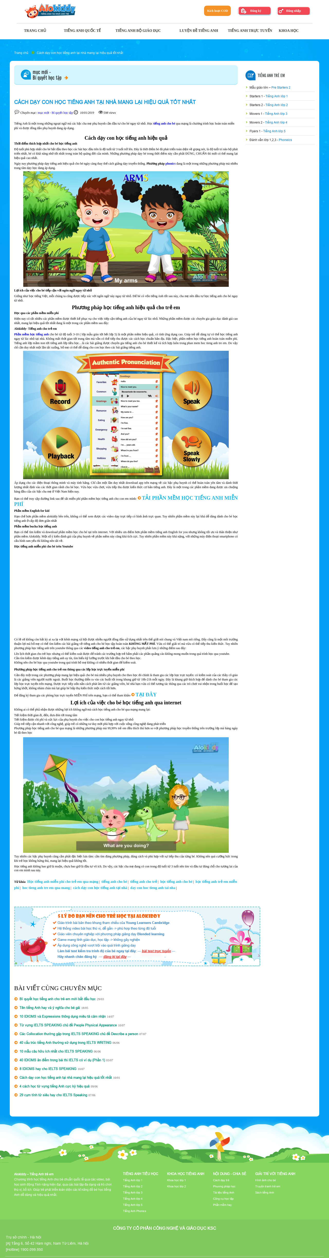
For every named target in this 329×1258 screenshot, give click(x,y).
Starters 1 (257, 96)
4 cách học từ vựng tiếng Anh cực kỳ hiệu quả (54, 1086)
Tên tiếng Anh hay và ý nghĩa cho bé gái (50, 1008)
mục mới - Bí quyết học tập (55, 113)
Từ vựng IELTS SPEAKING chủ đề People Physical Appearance (68, 1025)
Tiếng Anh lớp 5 (274, 131)
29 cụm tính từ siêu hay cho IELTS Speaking (53, 1095)
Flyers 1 (255, 131)
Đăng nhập (293, 11)
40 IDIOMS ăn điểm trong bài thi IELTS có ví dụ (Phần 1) (62, 1060)
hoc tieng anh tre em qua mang (46, 888)
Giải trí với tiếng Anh (275, 1174)
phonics (171, 163)
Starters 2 (257, 105)
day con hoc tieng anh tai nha (152, 888)
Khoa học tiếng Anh (185, 1174)
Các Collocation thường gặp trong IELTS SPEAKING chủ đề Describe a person (79, 1034)
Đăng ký (255, 11)
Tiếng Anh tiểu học (140, 1174)
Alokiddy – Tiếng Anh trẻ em (33, 1174)
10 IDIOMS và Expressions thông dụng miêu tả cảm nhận (63, 1016)
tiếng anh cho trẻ (143, 882)
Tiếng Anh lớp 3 (276, 114)
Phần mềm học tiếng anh (31, 334)
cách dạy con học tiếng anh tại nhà (100, 888)
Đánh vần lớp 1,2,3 (263, 140)
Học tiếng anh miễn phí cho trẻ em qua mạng (62, 882)
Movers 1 (256, 114)
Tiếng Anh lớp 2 (277, 105)
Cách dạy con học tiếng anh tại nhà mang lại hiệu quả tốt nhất (80, 53)
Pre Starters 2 (280, 87)
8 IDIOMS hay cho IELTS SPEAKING (48, 1069)
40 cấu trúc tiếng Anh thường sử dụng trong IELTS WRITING (65, 1043)
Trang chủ (21, 53)
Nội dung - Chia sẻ (229, 1174)
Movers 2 (256, 122)
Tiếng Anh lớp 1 (277, 96)
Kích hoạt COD (217, 11)
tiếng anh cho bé (164, 123)
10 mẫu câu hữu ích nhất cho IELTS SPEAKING (56, 1051)
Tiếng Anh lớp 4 (276, 122)
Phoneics (285, 140)
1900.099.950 (31, 1249)
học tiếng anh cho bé (176, 882)
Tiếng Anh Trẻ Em (271, 76)
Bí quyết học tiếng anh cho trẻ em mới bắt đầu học (58, 999)
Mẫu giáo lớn (259, 87)
